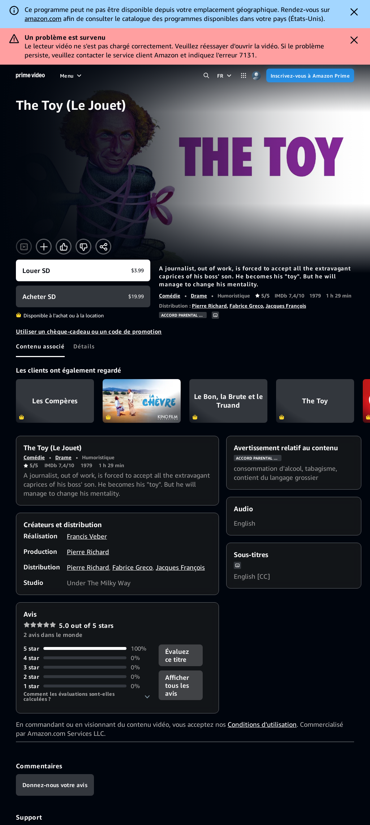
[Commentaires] (55, 785)
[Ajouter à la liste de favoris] (44, 247)
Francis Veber (87, 536)
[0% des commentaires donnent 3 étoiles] (86, 667)
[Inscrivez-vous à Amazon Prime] (310, 75)
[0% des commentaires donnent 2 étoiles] (86, 677)
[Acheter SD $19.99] (83, 296)
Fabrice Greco (246, 306)
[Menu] (71, 75)
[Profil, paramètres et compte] (256, 76)
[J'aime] (64, 247)
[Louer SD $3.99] (83, 270)
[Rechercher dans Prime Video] (206, 76)
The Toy (315, 401)
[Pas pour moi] (83, 247)
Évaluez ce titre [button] (177, 655)
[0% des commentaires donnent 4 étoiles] (86, 658)
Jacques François (286, 306)
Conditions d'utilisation (262, 724)
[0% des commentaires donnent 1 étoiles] (86, 686)
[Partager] (103, 247)
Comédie (169, 295)
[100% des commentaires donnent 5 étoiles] (86, 648)
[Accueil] (30, 75)
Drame (199, 295)
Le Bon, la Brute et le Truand (228, 401)
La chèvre (142, 401)
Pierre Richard (209, 306)
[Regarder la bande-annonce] (24, 247)
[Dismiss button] (354, 12)
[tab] (40, 346)
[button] (86, 696)
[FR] (225, 75)
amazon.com (43, 18)
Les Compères (55, 401)
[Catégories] (243, 76)
